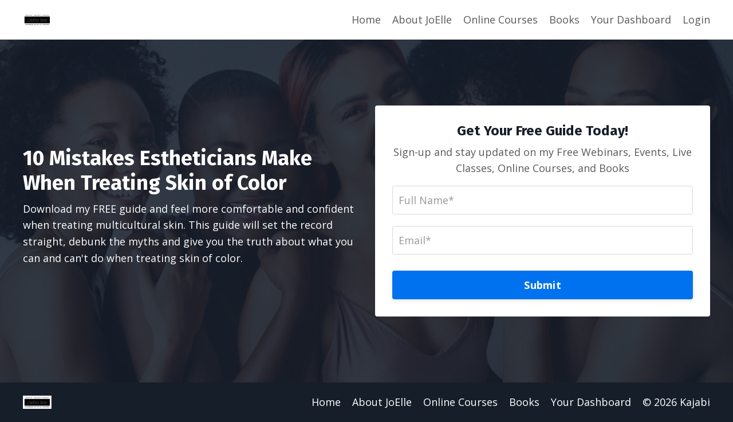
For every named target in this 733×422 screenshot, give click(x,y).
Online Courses (500, 19)
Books (564, 19)
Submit (542, 285)
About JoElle (422, 19)
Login (696, 19)
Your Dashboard (631, 19)
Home (366, 19)
